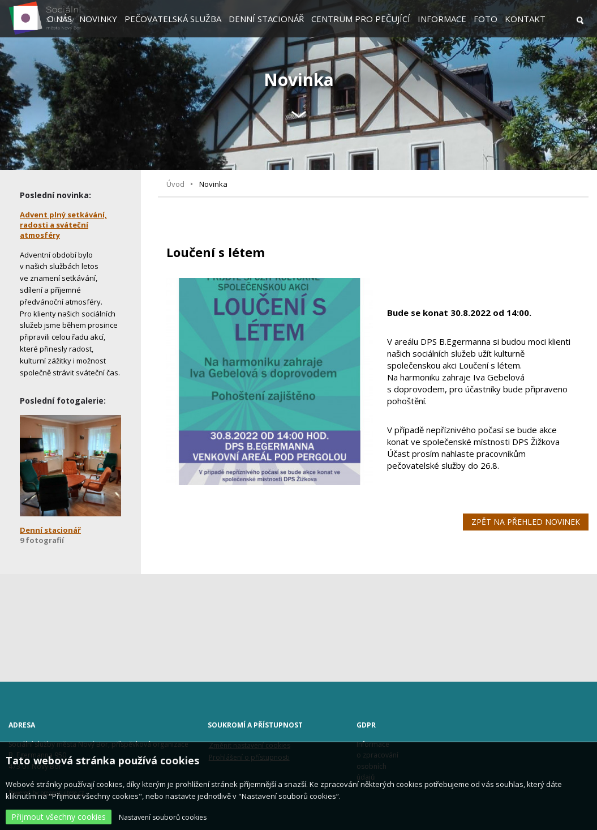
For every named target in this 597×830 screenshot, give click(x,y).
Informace (442, 18)
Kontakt (525, 18)
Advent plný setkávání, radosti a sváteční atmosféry (63, 224)
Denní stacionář (266, 18)
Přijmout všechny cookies (58, 816)
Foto (485, 18)
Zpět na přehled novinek (525, 521)
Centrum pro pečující (360, 18)
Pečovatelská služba (172, 18)
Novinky (98, 18)
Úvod (175, 184)
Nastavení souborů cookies (163, 817)
